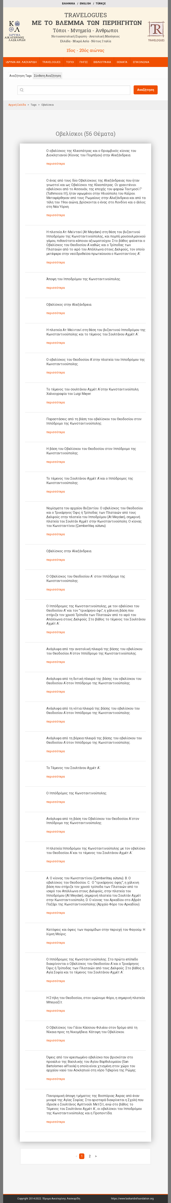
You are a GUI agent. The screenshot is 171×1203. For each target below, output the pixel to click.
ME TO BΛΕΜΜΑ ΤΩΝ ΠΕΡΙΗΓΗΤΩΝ (87, 23)
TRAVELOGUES (85, 15)
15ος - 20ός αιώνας (85, 50)
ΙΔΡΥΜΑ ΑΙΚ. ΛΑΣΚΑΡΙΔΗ (21, 62)
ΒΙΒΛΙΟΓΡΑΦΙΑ (102, 62)
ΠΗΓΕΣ (84, 62)
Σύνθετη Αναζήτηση (47, 75)
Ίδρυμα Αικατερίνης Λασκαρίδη (61, 1198)
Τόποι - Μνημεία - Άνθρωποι (85, 30)
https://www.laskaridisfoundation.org (132, 1198)
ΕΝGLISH (85, 3)
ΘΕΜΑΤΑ (122, 62)
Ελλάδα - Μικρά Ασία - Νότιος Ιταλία (85, 41)
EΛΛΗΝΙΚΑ (68, 3)
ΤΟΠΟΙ (70, 62)
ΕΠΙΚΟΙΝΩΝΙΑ (141, 62)
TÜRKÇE (101, 3)
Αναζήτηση (145, 90)
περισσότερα (55, 164)
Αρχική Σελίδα (17, 104)
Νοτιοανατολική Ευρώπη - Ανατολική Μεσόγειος (85, 36)
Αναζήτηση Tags (20, 75)
